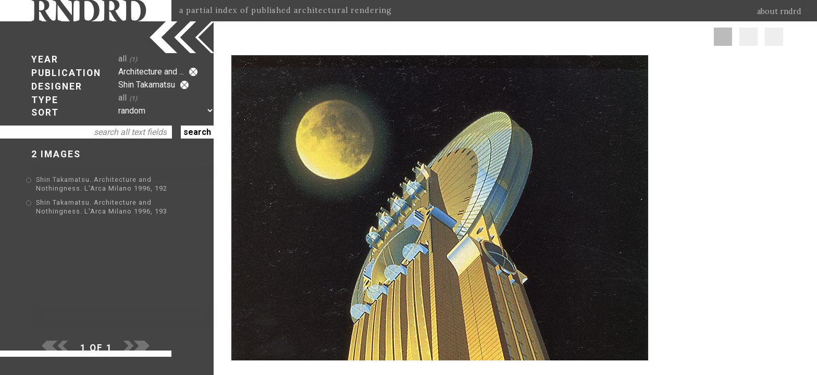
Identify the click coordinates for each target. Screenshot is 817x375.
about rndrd (779, 11)
